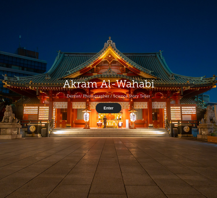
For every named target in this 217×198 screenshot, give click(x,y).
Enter (108, 108)
